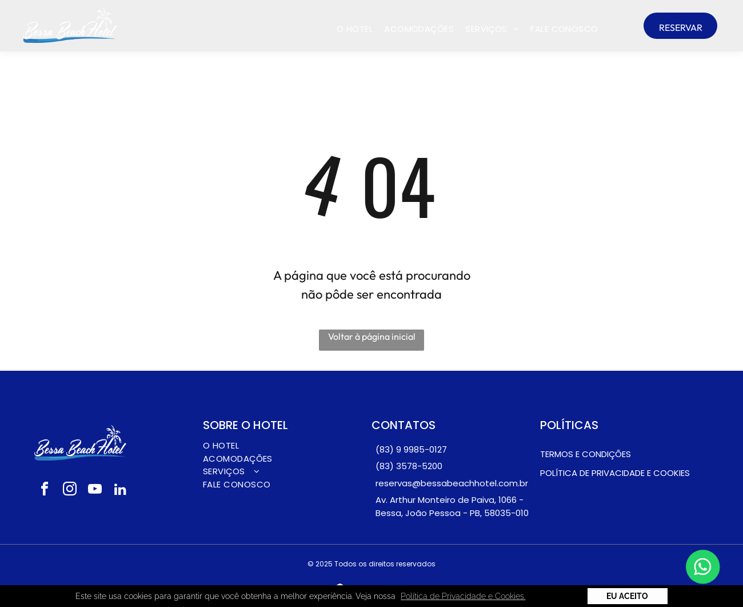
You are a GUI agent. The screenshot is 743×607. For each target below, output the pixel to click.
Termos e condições (585, 454)
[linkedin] (120, 490)
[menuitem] (354, 29)
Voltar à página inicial (372, 336)
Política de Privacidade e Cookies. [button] (463, 596)
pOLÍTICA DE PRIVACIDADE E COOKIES (615, 473)
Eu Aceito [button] (627, 596)
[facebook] (44, 490)
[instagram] (69, 490)
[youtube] (95, 490)
